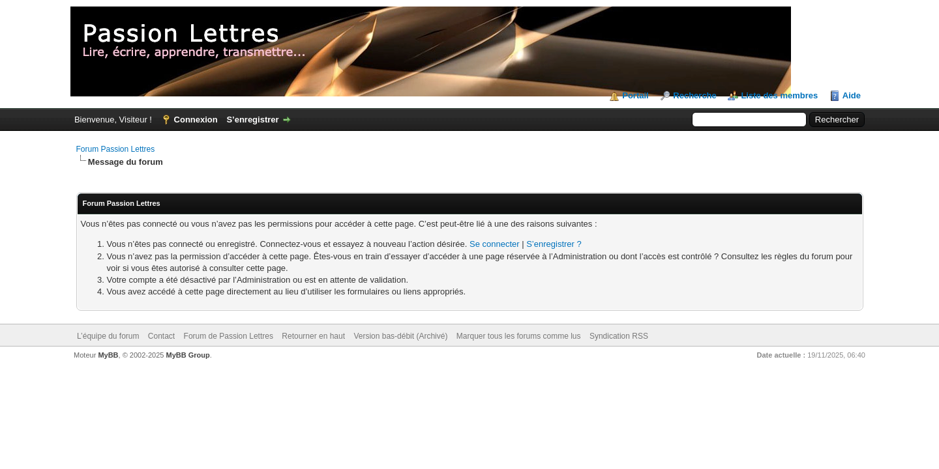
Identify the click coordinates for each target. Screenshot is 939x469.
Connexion (196, 119)
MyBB (108, 355)
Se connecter (495, 244)
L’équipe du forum (108, 336)
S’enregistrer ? (554, 244)
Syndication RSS (618, 336)
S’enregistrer (252, 119)
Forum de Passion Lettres (228, 336)
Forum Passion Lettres (115, 149)
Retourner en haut (313, 336)
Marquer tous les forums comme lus (518, 336)
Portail (635, 95)
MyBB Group (188, 355)
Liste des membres (779, 95)
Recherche (694, 95)
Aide (851, 95)
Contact (161, 336)
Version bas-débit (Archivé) (400, 336)
